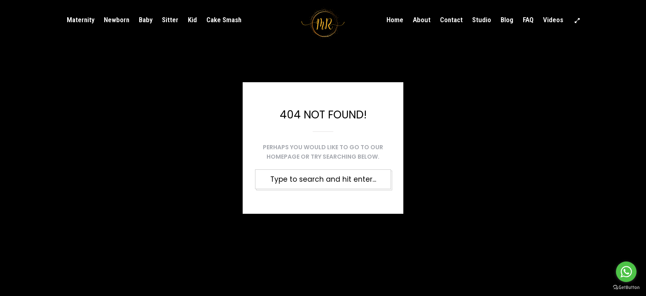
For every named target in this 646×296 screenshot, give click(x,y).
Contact (451, 20)
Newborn (116, 20)
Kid (192, 20)
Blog (507, 20)
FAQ (528, 20)
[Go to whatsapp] (626, 271)
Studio (481, 20)
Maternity (80, 20)
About (422, 20)
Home (394, 20)
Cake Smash (223, 20)
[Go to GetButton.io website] (626, 287)
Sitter (170, 20)
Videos (553, 20)
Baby (145, 20)
